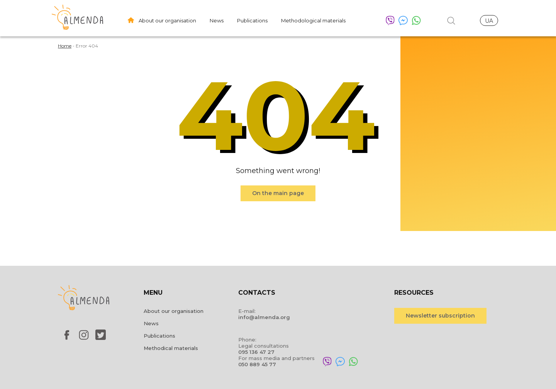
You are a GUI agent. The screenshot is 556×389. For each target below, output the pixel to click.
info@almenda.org (264, 317)
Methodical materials (171, 348)
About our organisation (167, 20)
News (217, 20)
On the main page (278, 193)
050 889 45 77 (257, 364)
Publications (252, 20)
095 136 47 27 (256, 352)
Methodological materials (313, 20)
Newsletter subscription (440, 315)
